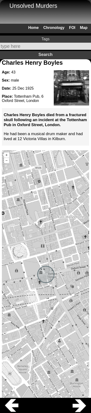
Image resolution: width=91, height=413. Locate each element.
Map (83, 28)
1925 (29, 88)
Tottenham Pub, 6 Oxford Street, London (23, 98)
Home (33, 28)
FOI (72, 28)
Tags (45, 39)
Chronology (54, 28)
